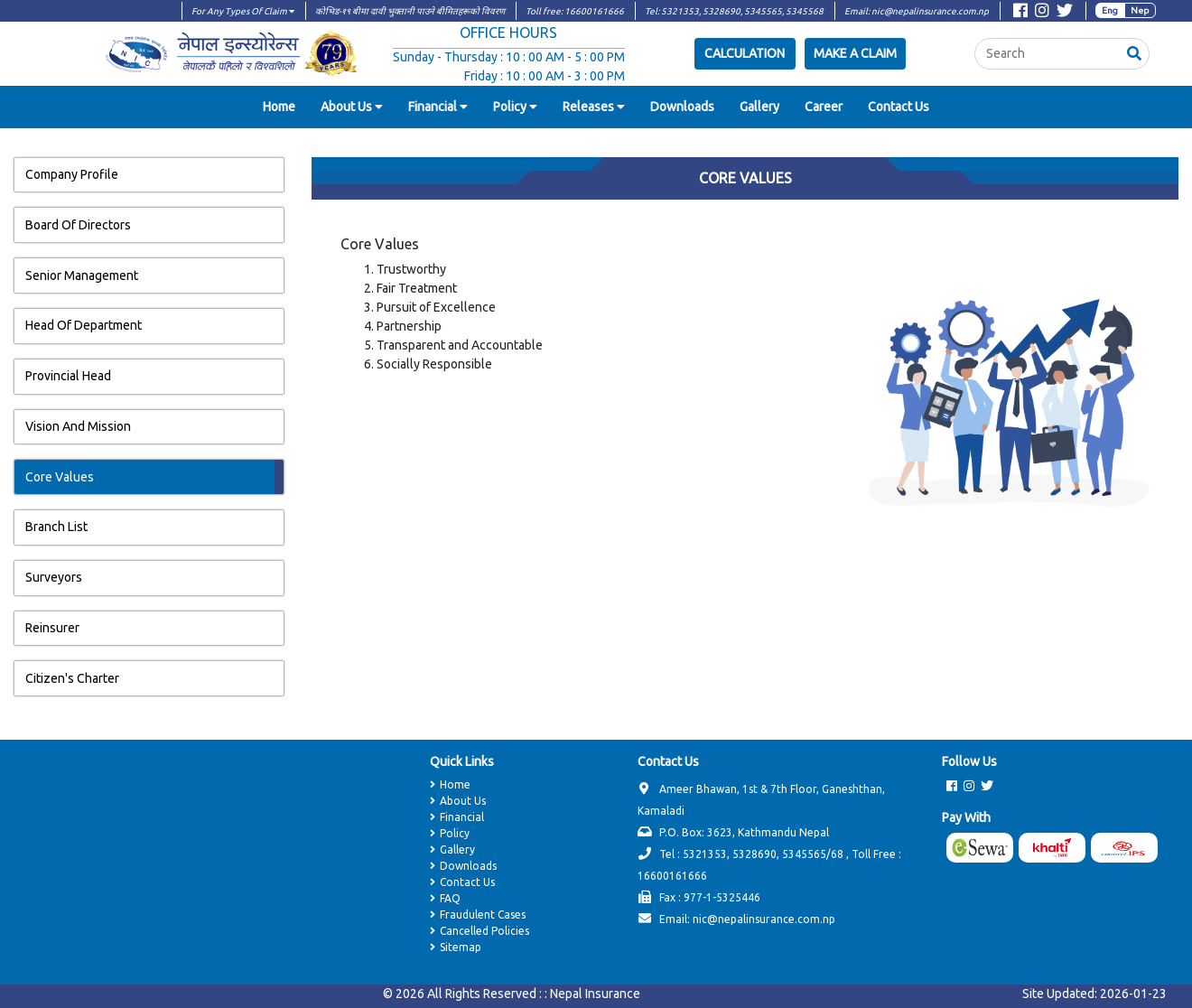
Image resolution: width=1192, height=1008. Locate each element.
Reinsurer (52, 628)
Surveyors (53, 577)
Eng (1110, 10)
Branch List (56, 526)
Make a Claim (855, 53)
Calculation (744, 53)
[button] (1134, 54)
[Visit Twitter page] (1065, 13)
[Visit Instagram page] (1042, 13)
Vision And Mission (78, 426)
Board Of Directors (78, 225)
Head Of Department (83, 325)
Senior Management (81, 275)
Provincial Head (68, 376)
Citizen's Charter (72, 678)
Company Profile (71, 174)
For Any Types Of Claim (242, 11)
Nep (1140, 10)
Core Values (59, 477)
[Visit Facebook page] (1020, 13)
